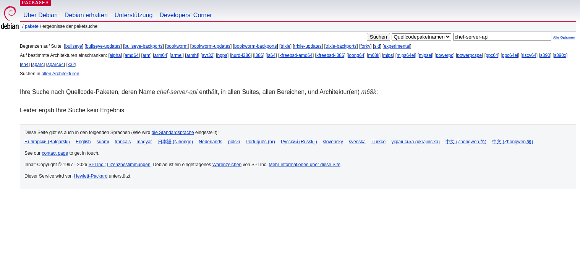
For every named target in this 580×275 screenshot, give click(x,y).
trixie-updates (308, 46)
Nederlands (210, 141)
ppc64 (492, 55)
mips (388, 55)
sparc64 (55, 64)
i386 (258, 55)
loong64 (356, 55)
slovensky (333, 141)
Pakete (32, 26)
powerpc (444, 55)
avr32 (207, 55)
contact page (55, 153)
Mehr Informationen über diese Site (304, 164)
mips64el (406, 55)
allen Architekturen (60, 73)
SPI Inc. (97, 164)
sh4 (24, 64)
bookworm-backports (255, 46)
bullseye (73, 46)
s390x (560, 55)
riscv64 (529, 55)
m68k (373, 55)
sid (377, 46)
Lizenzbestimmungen (128, 164)
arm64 (160, 55)
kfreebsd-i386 (330, 55)
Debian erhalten (86, 15)
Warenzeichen (226, 164)
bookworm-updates (210, 46)
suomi (103, 141)
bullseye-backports (144, 46)
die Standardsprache (173, 132)
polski (234, 141)
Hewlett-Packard (90, 176)
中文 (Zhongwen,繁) (512, 141)
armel (177, 55)
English (83, 141)
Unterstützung (134, 15)
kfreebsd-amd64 (296, 55)
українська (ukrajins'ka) (415, 141)
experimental (397, 46)
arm (147, 55)
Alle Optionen (564, 37)
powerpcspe (469, 55)
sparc (38, 64)
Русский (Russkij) (299, 141)
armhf (192, 55)
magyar (144, 141)
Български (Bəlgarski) (47, 141)
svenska (357, 141)
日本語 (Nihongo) (175, 141)
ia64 (271, 55)
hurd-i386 (241, 55)
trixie (285, 46)
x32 (71, 64)
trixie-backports (341, 46)
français (123, 141)
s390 (545, 55)
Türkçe (378, 141)
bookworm (177, 46)
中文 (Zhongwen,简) (466, 141)
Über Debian (40, 15)
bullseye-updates (103, 46)
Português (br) (260, 141)
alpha (115, 55)
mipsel (425, 55)
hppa (222, 55)
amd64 (132, 55)
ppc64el (510, 55)
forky (365, 46)
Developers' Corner (185, 15)
